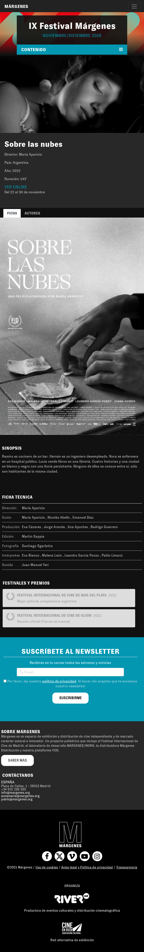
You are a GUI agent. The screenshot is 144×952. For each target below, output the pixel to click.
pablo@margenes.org (16, 799)
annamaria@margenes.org (20, 796)
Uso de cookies (47, 867)
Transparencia (126, 867)
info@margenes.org (15, 792)
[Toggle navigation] (134, 6)
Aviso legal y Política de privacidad (87, 867)
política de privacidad (59, 681)
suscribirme (70, 698)
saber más (17, 760)
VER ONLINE (15, 187)
